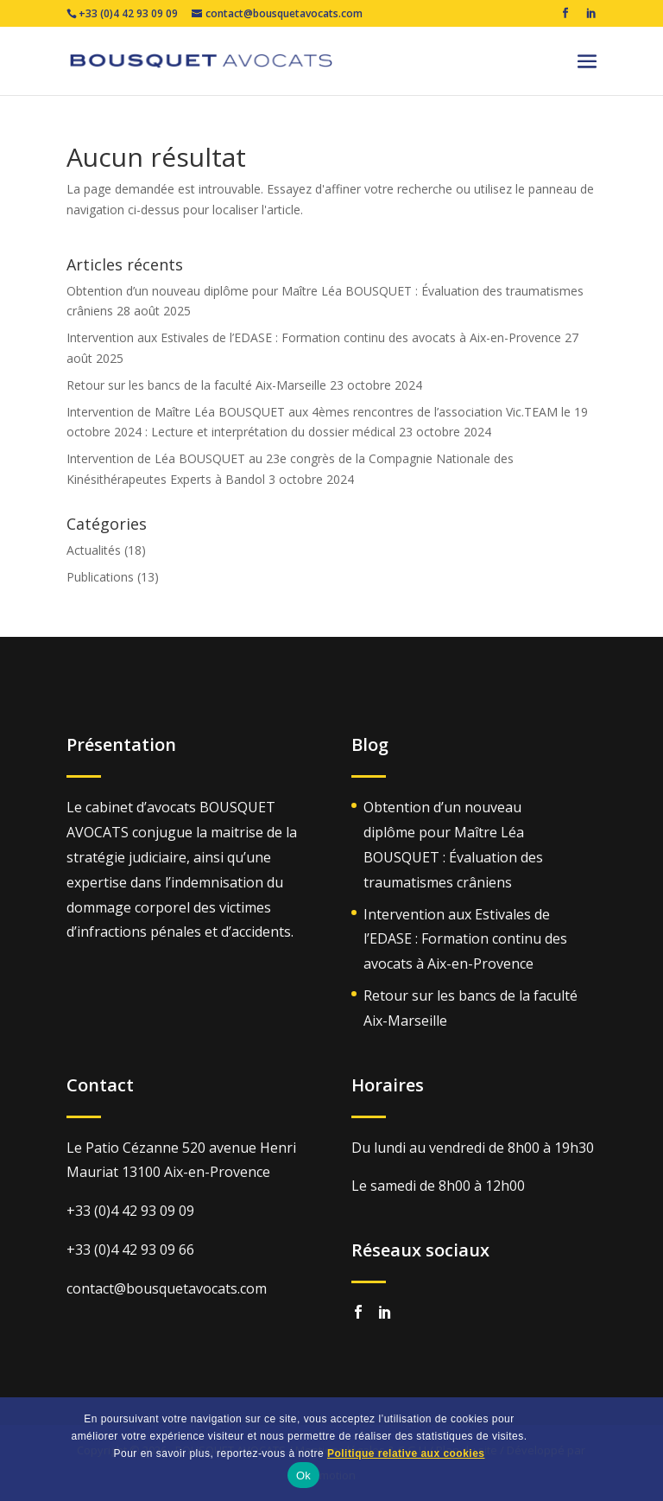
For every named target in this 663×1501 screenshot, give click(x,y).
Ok (303, 1475)
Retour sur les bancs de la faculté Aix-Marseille (196, 385)
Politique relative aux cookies (405, 1453)
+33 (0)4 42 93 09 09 (122, 13)
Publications (100, 577)
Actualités (93, 550)
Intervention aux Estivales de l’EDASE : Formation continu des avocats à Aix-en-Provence (313, 337)
